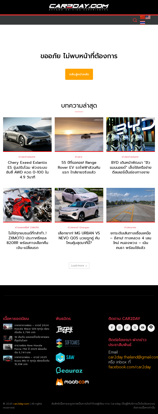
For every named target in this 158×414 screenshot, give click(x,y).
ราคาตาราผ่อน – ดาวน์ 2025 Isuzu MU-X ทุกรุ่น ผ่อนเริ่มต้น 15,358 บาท (31, 361)
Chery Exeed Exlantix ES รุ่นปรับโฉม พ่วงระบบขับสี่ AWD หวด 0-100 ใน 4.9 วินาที (27, 170)
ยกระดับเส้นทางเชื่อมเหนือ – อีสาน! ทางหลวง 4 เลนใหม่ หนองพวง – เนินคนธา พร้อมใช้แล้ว (130, 240)
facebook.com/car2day (129, 367)
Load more (79, 265)
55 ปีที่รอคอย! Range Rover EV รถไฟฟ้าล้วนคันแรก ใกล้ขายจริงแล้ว (79, 167)
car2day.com (21, 404)
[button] (134, 20)
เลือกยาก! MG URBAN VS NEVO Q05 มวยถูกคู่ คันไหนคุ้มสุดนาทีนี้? (79, 238)
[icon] (151, 327)
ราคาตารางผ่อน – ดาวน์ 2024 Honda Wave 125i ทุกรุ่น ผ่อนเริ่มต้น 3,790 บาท (31, 328)
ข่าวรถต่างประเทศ (27, 157)
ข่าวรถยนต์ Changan (78, 228)
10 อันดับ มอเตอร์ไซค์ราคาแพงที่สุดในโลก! (31, 339)
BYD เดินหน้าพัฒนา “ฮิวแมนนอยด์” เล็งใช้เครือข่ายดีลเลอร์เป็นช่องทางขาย (131, 167)
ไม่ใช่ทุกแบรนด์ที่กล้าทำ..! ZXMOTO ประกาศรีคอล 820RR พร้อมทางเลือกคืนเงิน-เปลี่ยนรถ (27, 240)
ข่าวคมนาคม (130, 228)
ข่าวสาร (78, 157)
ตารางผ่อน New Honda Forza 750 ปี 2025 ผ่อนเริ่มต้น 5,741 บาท (30, 349)
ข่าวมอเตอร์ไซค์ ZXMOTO (27, 228)
